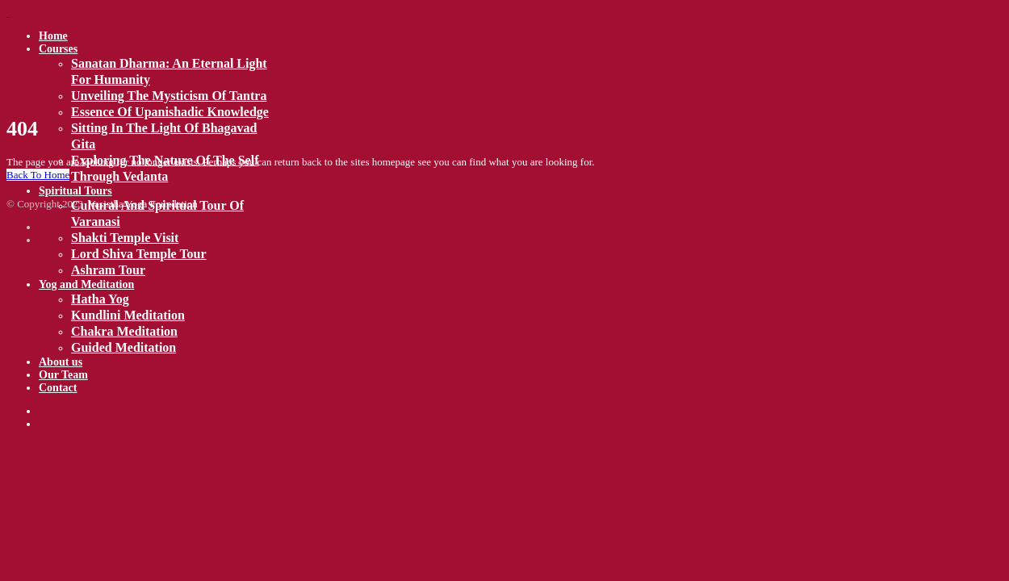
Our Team (63, 375)
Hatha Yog (100, 299)
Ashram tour (108, 270)
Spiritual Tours (75, 191)
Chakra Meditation (124, 331)
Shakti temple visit (124, 238)
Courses (58, 49)
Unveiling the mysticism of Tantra (168, 95)
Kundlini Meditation (128, 315)
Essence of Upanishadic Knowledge (170, 112)
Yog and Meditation (86, 284)
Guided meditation (123, 347)
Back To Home (37, 175)
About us (60, 362)
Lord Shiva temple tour (139, 254)
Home (53, 36)
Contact (58, 388)
